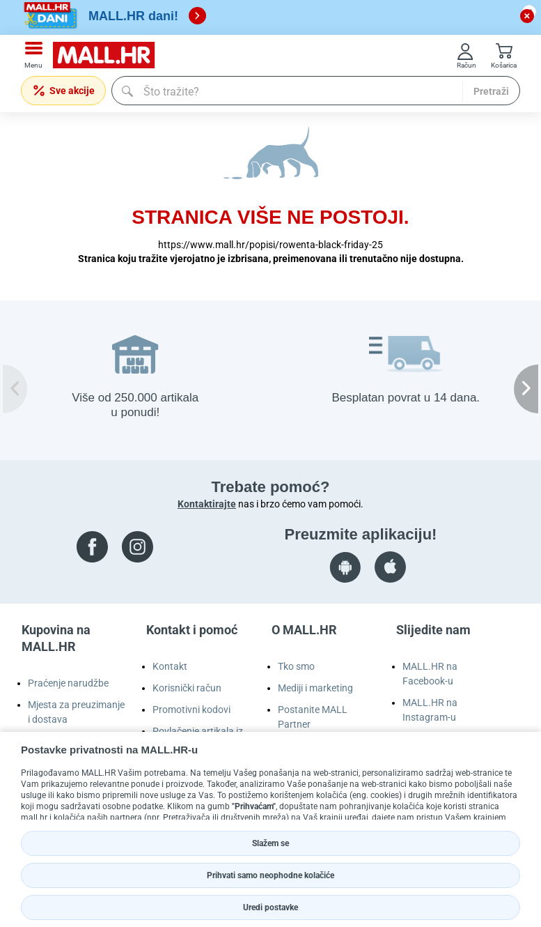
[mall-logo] (108, 55)
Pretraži (491, 91)
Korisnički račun (186, 688)
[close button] (527, 16)
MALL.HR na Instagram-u (429, 710)
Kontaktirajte (207, 504)
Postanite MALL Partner (312, 717)
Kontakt (169, 666)
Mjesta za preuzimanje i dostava (76, 712)
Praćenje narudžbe (68, 683)
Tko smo (296, 666)
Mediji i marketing (315, 688)
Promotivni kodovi (191, 709)
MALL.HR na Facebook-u (429, 674)
